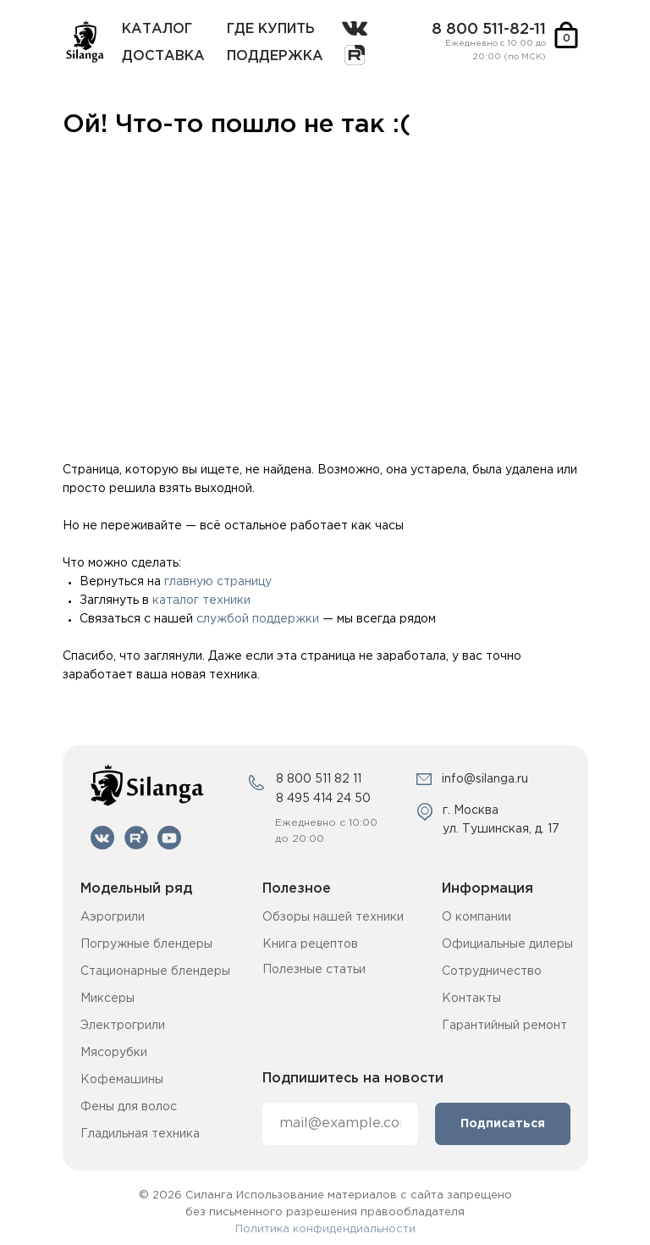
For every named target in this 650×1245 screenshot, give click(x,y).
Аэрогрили (112, 917)
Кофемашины (121, 1080)
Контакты (471, 998)
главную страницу (218, 582)
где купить (271, 29)
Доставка (163, 56)
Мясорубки (113, 1053)
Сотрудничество (492, 971)
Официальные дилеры (507, 944)
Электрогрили (122, 1026)
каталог (157, 29)
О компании (476, 917)
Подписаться (502, 1124)
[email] (340, 1124)
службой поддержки (257, 619)
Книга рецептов (310, 944)
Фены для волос (128, 1107)
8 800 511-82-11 (489, 29)
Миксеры (107, 998)
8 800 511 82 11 (318, 779)
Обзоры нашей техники (333, 917)
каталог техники (201, 600)
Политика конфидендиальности (325, 1229)
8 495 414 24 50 (323, 799)
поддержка (275, 56)
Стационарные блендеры (155, 971)
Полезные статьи (314, 970)
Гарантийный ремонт (504, 1026)
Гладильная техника (140, 1134)
